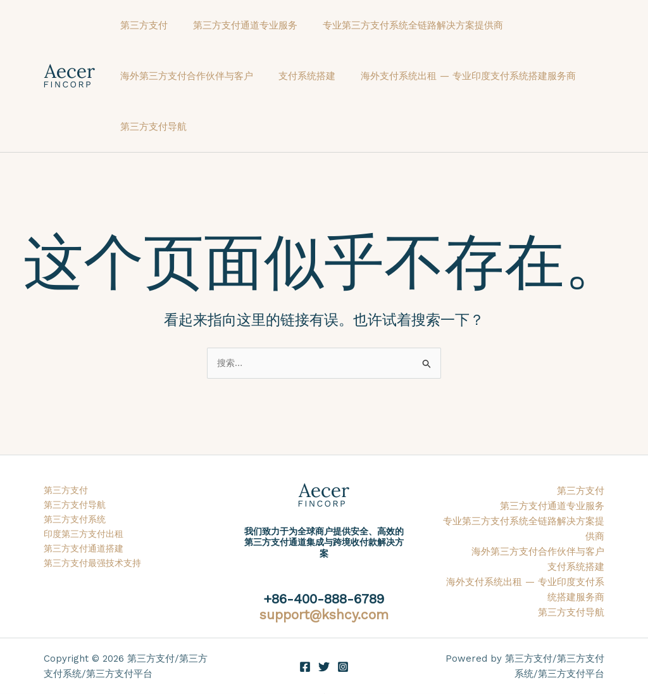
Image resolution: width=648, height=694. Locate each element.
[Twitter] (324, 667)
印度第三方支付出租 (86, 537)
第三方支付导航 (150, 126)
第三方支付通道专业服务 (236, 25)
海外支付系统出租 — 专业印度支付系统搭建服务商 (452, 76)
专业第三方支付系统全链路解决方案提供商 (397, 25)
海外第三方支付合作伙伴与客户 (183, 76)
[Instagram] (343, 667)
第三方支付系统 (77, 521)
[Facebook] (305, 667)
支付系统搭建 (297, 76)
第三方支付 (141, 25)
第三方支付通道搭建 (86, 552)
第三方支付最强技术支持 (96, 567)
